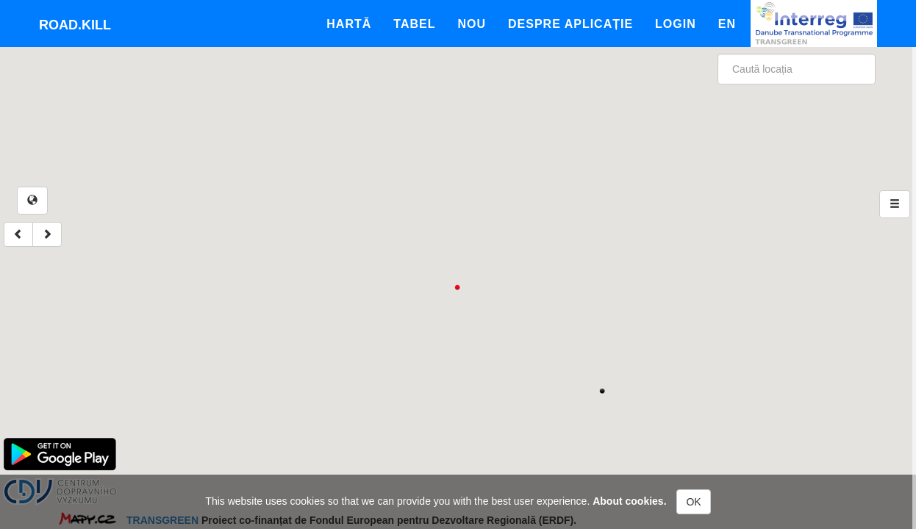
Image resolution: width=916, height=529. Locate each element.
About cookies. (629, 501)
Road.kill (75, 25)
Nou (471, 24)
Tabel (414, 24)
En (727, 24)
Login (675, 24)
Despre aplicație (570, 24)
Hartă (348, 24)
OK (693, 502)
